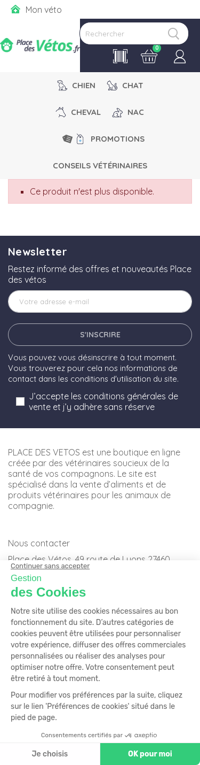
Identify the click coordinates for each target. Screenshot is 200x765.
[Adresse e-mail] (100, 301)
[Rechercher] (134, 33)
